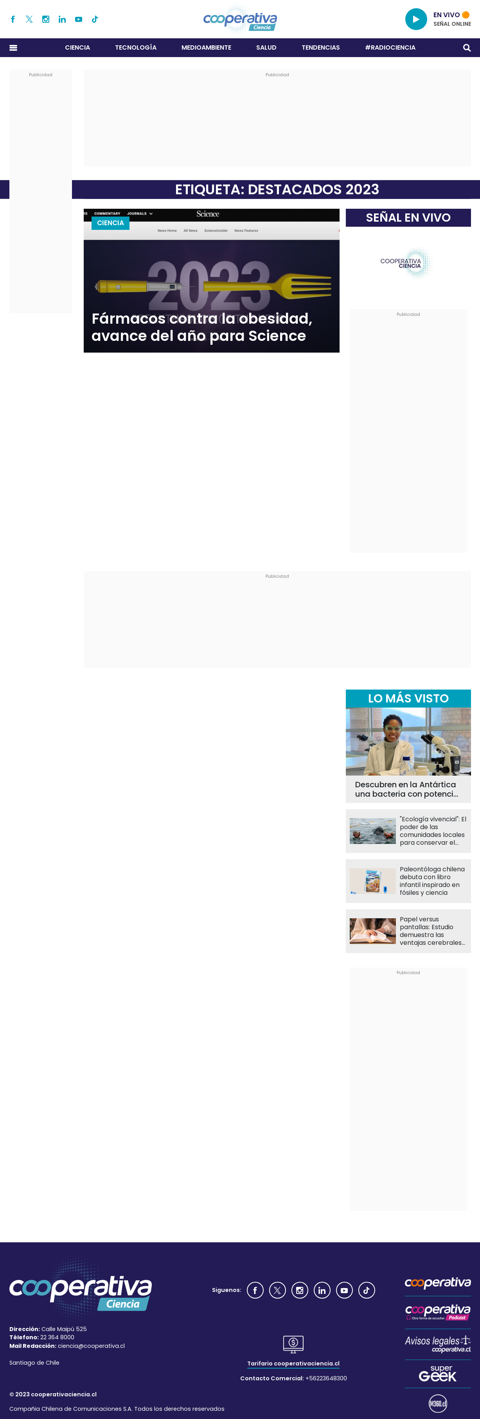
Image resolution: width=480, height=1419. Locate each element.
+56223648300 (326, 1378)
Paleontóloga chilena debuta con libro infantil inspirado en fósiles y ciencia (432, 881)
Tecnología (135, 47)
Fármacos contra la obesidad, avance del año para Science (202, 327)
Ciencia (77, 47)
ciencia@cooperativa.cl (91, 1346)
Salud (266, 47)
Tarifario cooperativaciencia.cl (293, 1363)
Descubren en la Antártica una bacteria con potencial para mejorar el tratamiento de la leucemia (408, 789)
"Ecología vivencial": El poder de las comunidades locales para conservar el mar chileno (433, 831)
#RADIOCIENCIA (390, 47)
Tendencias (321, 47)
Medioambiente (206, 47)
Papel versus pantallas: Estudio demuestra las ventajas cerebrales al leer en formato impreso (431, 931)
